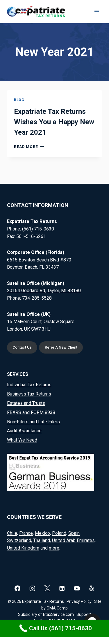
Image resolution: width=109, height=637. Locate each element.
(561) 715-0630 (38, 229)
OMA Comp (57, 608)
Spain (74, 533)
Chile (12, 533)
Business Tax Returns (29, 394)
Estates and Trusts (26, 403)
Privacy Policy (79, 601)
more (54, 548)
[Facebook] (18, 588)
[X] (47, 588)
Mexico (42, 533)
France (26, 533)
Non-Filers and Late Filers (33, 421)
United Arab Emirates (73, 540)
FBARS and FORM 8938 (31, 412)
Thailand (41, 540)
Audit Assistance (24, 430)
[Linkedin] (62, 588)
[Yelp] (92, 588)
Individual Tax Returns (29, 384)
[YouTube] (77, 588)
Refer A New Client (61, 347)
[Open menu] (96, 11)
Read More (29, 146)
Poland (59, 533)
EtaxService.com (58, 614)
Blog (19, 100)
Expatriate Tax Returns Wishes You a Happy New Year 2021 (54, 121)
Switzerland (19, 540)
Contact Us (22, 347)
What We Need (22, 440)
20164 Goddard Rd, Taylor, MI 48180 (44, 290)
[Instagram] (32, 588)
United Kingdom (23, 548)
